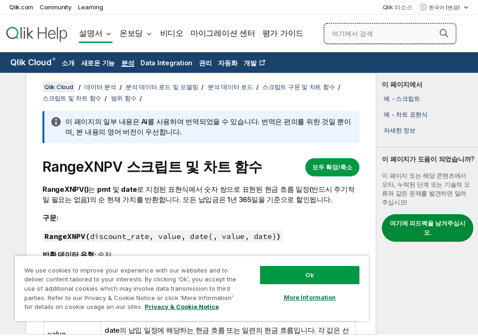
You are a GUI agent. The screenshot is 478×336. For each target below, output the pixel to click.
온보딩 (131, 33)
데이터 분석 (100, 87)
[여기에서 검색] (390, 33)
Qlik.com (21, 7)
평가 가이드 (283, 33)
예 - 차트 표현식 (406, 114)
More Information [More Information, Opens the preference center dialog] (310, 297)
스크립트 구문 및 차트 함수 (298, 87)
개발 (250, 63)
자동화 (227, 63)
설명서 (90, 33)
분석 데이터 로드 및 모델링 (162, 87)
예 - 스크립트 (402, 98)
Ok (309, 275)
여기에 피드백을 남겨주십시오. (427, 227)
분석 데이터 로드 (230, 87)
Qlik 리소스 (398, 7)
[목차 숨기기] (12, 87)
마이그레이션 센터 (222, 33)
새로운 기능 (98, 63)
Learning (90, 7)
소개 (68, 63)
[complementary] (427, 204)
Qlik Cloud (33, 62)
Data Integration (166, 63)
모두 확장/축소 (332, 167)
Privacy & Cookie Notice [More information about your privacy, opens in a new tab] (182, 306)
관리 (205, 63)
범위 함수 (124, 98)
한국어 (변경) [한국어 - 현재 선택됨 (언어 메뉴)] (445, 7)
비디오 (171, 33)
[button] (444, 33)
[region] (192, 288)
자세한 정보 (399, 130)
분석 (127, 63)
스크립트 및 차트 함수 (71, 98)
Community (56, 7)
